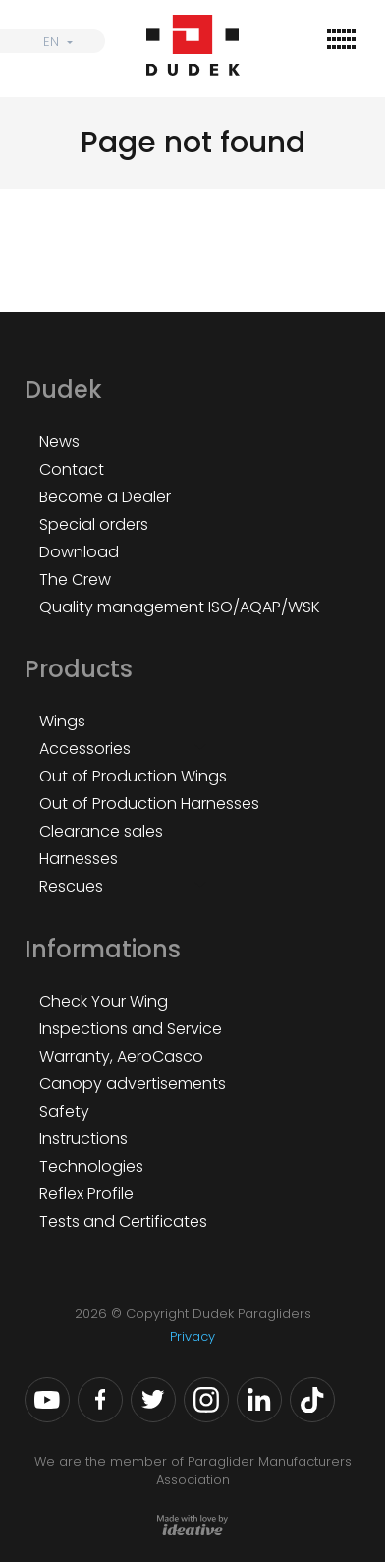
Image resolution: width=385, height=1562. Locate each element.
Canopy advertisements (132, 1083)
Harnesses (78, 858)
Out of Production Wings (133, 776)
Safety (64, 1111)
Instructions (83, 1139)
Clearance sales (101, 831)
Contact (71, 469)
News (59, 442)
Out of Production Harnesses (149, 803)
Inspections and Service (130, 1028)
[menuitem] (52, 41)
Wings (62, 721)
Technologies (91, 1166)
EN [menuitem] (51, 41)
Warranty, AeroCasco (121, 1056)
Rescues (71, 886)
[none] (52, 41)
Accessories (85, 748)
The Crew (75, 579)
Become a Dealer (105, 497)
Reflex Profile (86, 1194)
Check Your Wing (103, 1001)
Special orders (93, 524)
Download (79, 552)
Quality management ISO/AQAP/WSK (179, 607)
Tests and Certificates (123, 1221)
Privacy (192, 1336)
